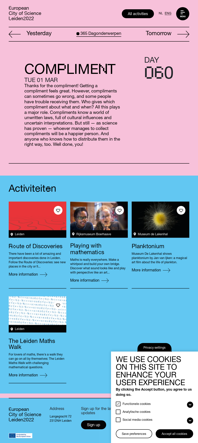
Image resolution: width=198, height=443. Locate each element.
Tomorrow (167, 34)
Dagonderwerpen (98, 34)
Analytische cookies (136, 412)
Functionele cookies (137, 404)
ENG (168, 13)
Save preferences (134, 434)
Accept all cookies (174, 434)
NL (161, 13)
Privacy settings (154, 348)
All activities (138, 14)
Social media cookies (137, 420)
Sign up (93, 425)
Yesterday (30, 34)
